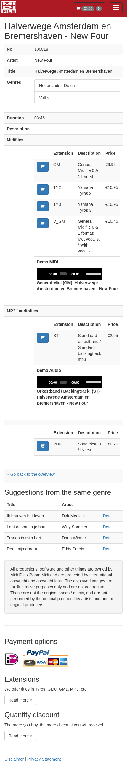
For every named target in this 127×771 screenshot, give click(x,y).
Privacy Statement (44, 759)
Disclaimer (14, 759)
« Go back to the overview (31, 474)
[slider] (63, 273)
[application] (69, 274)
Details (109, 516)
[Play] (44, 274)
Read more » (20, 700)
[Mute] (84, 274)
